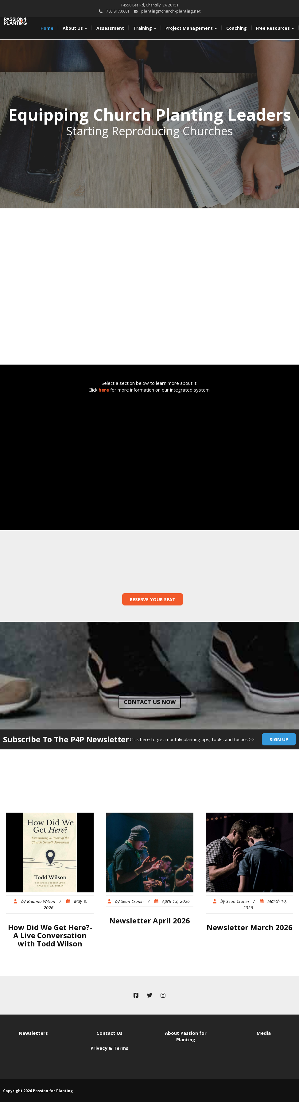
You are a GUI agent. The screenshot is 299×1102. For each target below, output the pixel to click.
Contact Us (109, 1033)
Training (144, 28)
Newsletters (33, 1033)
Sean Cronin (132, 901)
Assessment (110, 28)
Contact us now (150, 702)
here (104, 390)
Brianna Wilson (41, 901)
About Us (75, 28)
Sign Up (279, 739)
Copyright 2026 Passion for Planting (38, 1090)
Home (47, 28)
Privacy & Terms (109, 1048)
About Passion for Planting (186, 1036)
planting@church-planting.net (171, 11)
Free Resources (275, 28)
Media (264, 1033)
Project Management (191, 28)
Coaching (236, 28)
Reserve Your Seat (152, 599)
